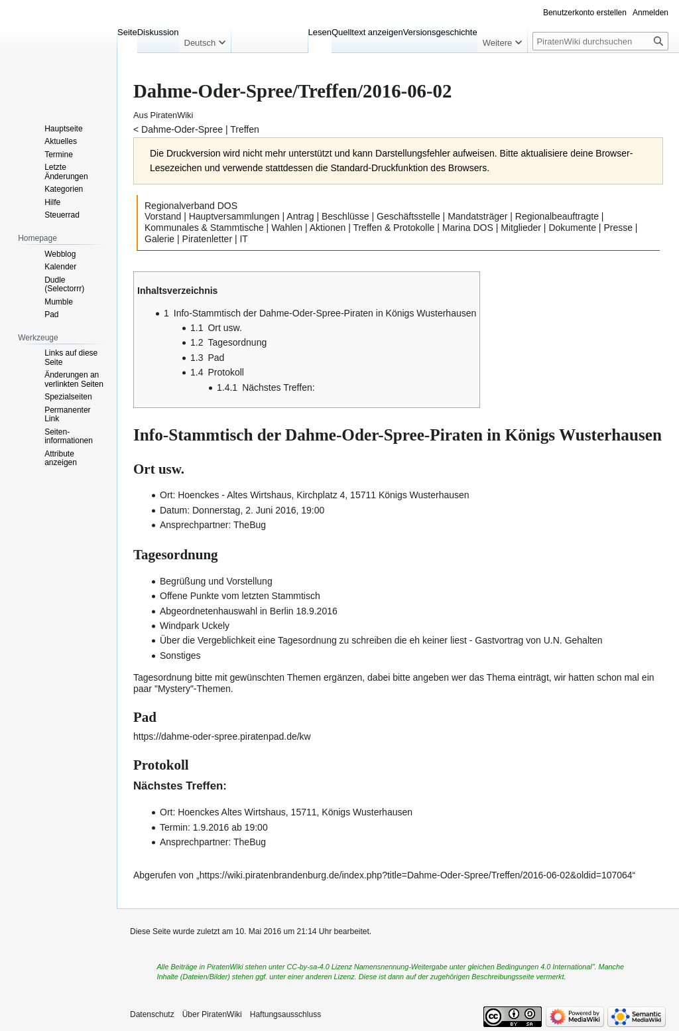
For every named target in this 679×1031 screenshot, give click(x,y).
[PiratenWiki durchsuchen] (600, 41)
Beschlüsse (345, 216)
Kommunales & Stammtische (204, 227)
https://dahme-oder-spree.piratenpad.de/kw (222, 736)
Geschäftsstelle (408, 216)
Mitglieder (521, 227)
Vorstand (163, 216)
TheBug (249, 524)
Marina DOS (467, 227)
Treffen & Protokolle (393, 227)
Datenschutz (152, 1014)
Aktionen (327, 227)
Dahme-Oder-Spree (182, 129)
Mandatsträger (477, 216)
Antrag (300, 216)
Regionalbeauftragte (557, 216)
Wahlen (286, 227)
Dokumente (572, 227)
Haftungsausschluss (285, 1014)
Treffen (244, 129)
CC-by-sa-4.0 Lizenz (319, 967)
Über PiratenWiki (212, 1014)
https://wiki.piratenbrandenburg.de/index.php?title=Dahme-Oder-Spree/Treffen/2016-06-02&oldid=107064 (416, 875)
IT (243, 239)
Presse (618, 227)
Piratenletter (207, 239)
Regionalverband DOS (191, 205)
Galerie (159, 239)
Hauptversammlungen (234, 216)
